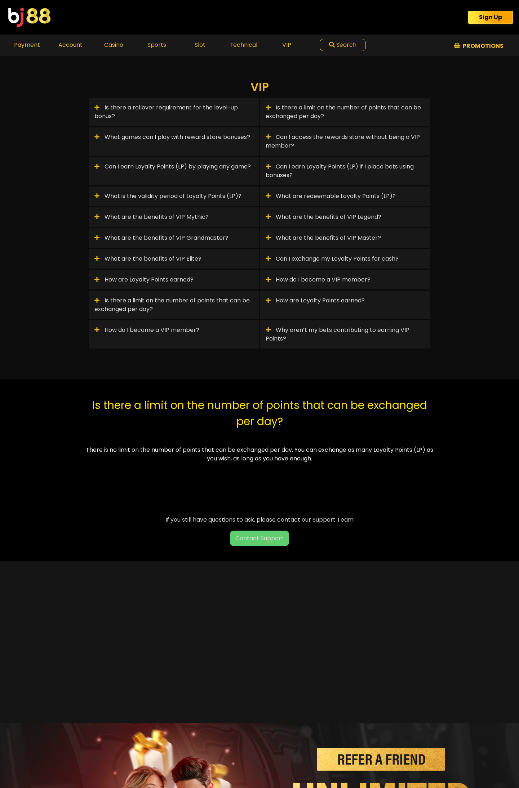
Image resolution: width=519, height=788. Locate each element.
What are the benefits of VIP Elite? (147, 259)
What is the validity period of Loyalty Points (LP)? (167, 196)
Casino (113, 45)
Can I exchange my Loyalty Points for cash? (332, 259)
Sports (156, 45)
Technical (243, 45)
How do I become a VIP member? (318, 279)
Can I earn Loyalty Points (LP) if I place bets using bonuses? (340, 170)
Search (342, 45)
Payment (27, 45)
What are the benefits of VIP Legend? (323, 217)
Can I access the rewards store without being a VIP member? (343, 141)
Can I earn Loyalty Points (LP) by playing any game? (172, 166)
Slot (200, 45)
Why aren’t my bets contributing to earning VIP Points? (337, 334)
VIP (286, 45)
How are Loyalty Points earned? (144, 279)
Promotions (479, 46)
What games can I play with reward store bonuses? (172, 137)
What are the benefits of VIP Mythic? (151, 217)
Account (70, 45)
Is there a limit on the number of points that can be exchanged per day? (343, 111)
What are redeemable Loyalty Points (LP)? (331, 196)
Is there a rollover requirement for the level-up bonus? (166, 111)
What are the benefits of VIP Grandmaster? (161, 238)
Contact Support (259, 538)
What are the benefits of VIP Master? (323, 238)
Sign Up (490, 17)
